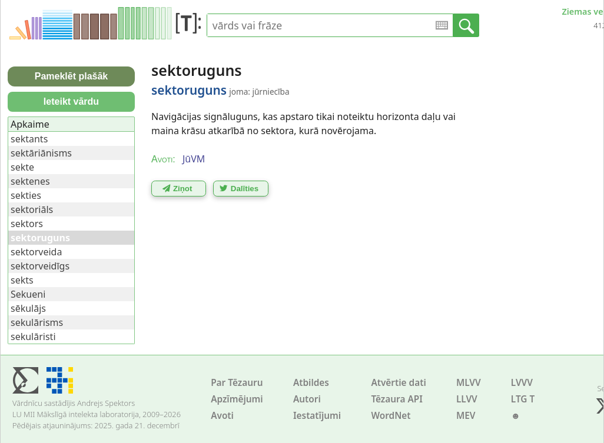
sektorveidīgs (40, 265)
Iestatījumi (317, 415)
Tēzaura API (397, 399)
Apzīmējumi (237, 399)
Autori (307, 399)
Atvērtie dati (398, 383)
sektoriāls (32, 209)
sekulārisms (37, 322)
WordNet (390, 415)
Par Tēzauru (237, 383)
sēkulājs (28, 308)
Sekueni (28, 294)
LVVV (522, 383)
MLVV (468, 383)
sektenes (30, 181)
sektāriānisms (41, 152)
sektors (27, 223)
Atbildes (311, 383)
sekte (22, 167)
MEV (466, 415)
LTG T (523, 399)
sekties (26, 195)
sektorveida (36, 251)
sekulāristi (33, 336)
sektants (29, 138)
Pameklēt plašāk (71, 76)
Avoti (222, 415)
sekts (22, 280)
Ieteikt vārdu (71, 101)
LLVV (466, 399)
